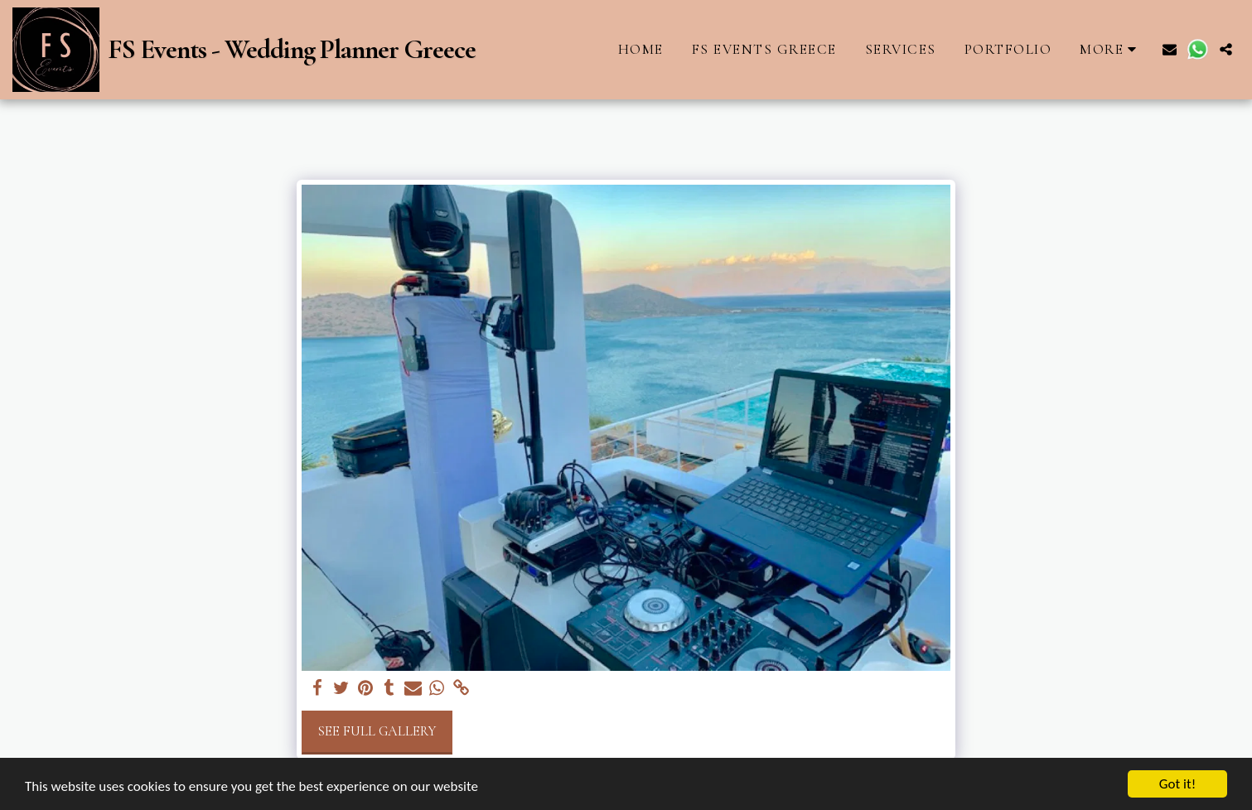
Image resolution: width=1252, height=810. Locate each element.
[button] (1169, 49)
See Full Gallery (376, 731)
